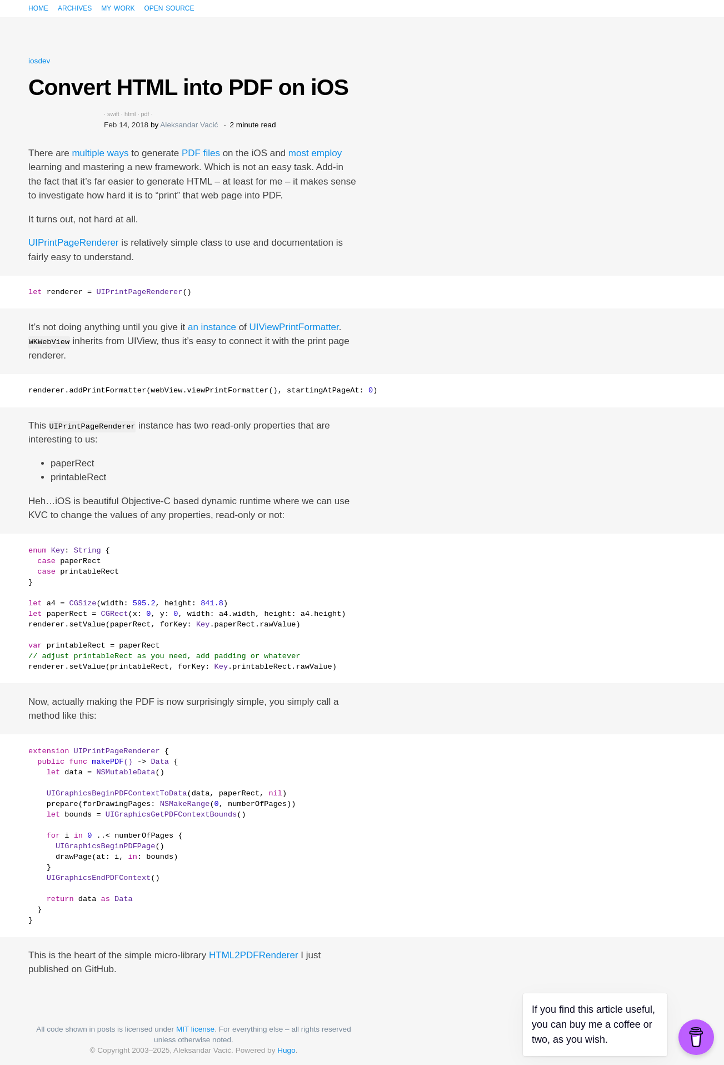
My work (117, 7)
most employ (315, 153)
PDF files (201, 153)
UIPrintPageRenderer (73, 242)
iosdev (39, 61)
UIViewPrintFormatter (294, 327)
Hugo (286, 1050)
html (130, 114)
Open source (169, 7)
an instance (212, 327)
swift (113, 114)
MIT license (195, 1029)
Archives (75, 7)
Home (38, 7)
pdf (145, 114)
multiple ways (100, 153)
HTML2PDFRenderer (253, 955)
